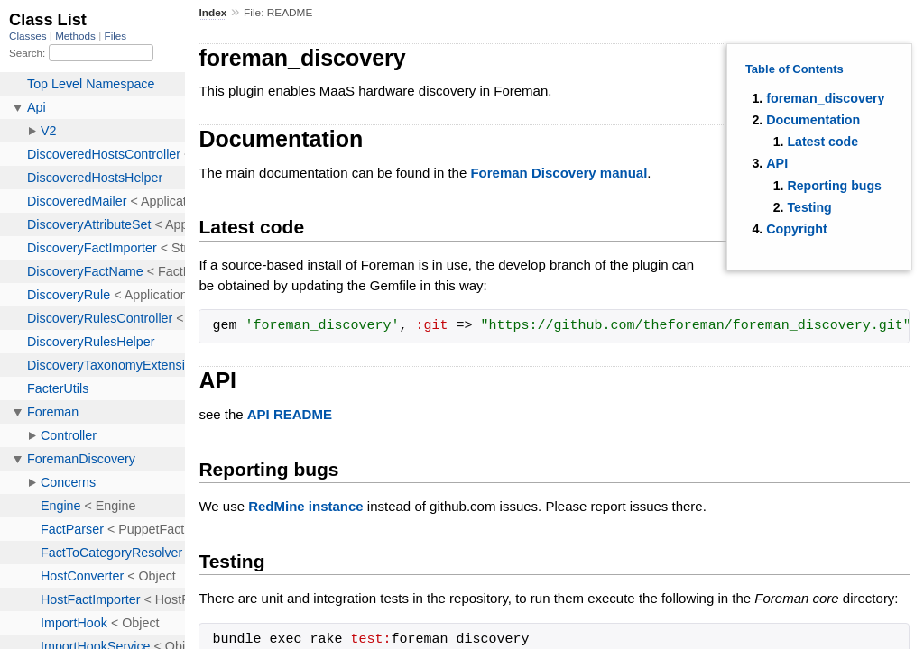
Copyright (796, 229)
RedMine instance (306, 506)
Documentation (813, 120)
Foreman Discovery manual (558, 172)
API (777, 163)
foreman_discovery (825, 98)
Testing (809, 207)
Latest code (822, 141)
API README (289, 414)
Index (212, 12)
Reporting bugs (834, 185)
